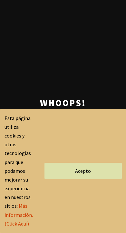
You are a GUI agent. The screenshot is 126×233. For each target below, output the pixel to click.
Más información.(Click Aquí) (19, 215)
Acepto (83, 171)
